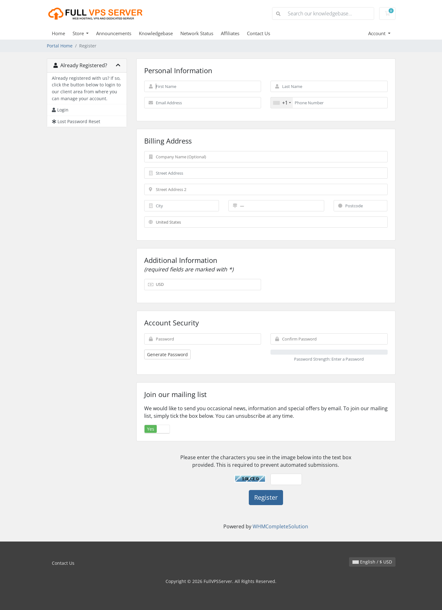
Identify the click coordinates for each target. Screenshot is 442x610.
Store (79, 33)
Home (58, 33)
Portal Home (60, 46)
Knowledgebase (156, 33)
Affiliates (230, 33)
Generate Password (167, 354)
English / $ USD (372, 562)
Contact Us (258, 33)
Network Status (196, 33)
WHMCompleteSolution (280, 526)
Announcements (113, 33)
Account (377, 33)
